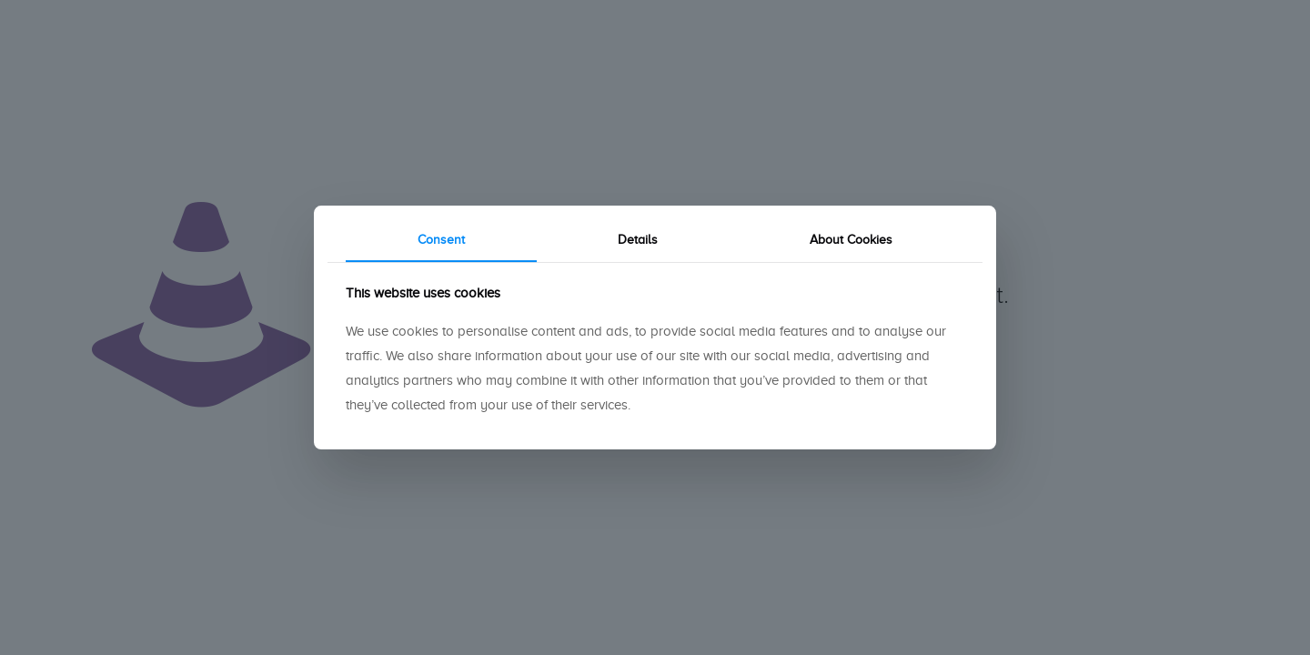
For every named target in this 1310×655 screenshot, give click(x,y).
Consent (441, 240)
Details (638, 240)
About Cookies (851, 240)
